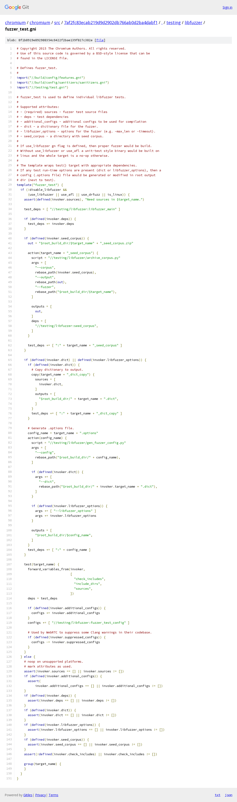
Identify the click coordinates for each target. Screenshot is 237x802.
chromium (15, 22)
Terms (53, 795)
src (57, 22)
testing (173, 22)
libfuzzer (193, 22)
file (100, 40)
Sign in (227, 7)
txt (217, 795)
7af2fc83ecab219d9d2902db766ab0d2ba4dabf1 (111, 22)
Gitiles (27, 795)
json (228, 795)
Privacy (40, 795)
